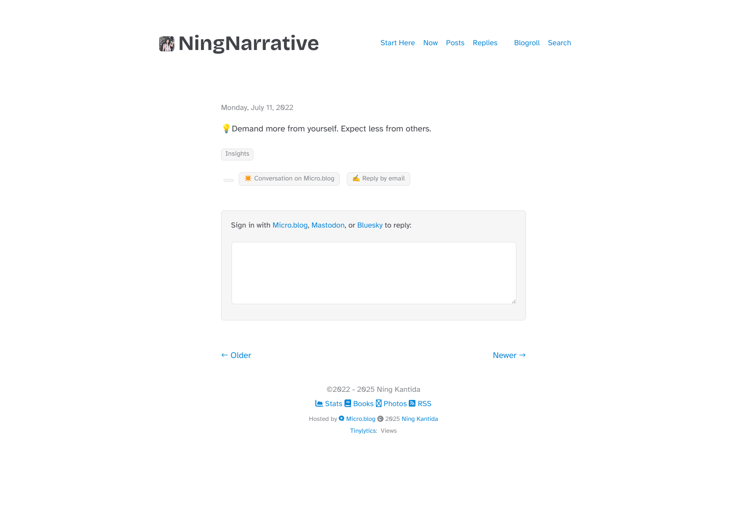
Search (559, 43)
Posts (455, 43)
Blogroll (526, 43)
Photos (392, 403)
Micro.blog (290, 225)
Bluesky (370, 225)
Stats (329, 403)
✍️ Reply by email (378, 179)
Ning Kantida (420, 419)
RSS (420, 403)
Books (360, 403)
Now (431, 43)
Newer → (509, 355)
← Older (236, 355)
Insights (237, 154)
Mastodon (328, 225)
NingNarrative (239, 43)
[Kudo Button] (228, 180)
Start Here (398, 43)
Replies (485, 43)
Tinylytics (363, 431)
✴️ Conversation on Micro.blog (289, 179)
